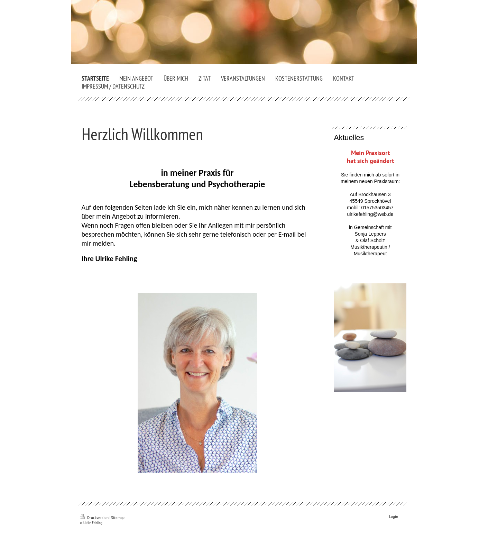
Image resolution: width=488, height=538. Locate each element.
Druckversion (95, 517)
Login (393, 516)
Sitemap (118, 517)
